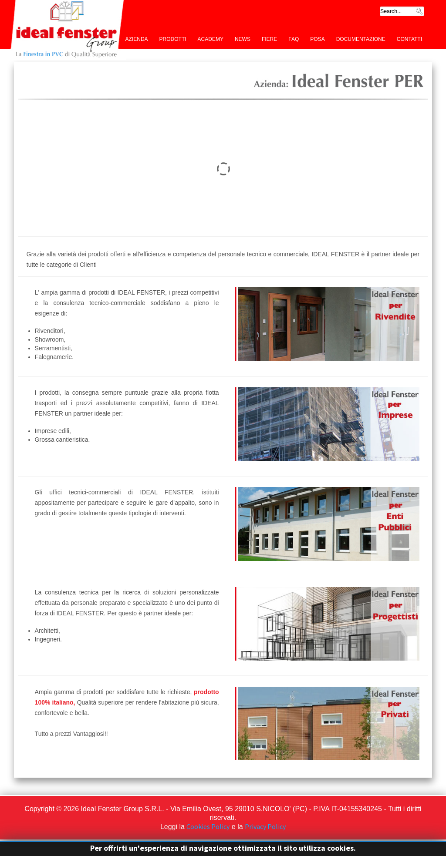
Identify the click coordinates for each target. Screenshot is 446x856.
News (242, 38)
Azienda (136, 38)
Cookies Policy (208, 826)
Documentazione (360, 38)
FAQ (293, 38)
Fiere (269, 38)
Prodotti (172, 38)
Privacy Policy (265, 826)
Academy (210, 38)
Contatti (409, 38)
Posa (317, 38)
